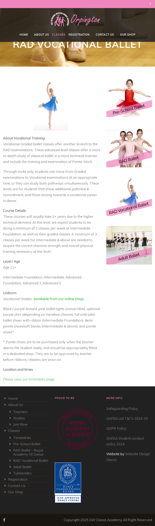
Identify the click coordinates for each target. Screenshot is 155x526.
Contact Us (105, 34)
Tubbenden (22, 473)
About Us (41, 34)
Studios (19, 418)
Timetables (22, 438)
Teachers (20, 412)
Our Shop (128, 34)
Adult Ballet (22, 467)
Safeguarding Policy (122, 408)
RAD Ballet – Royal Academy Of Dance (28, 452)
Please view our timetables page (28, 379)
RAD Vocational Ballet (30, 460)
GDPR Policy (116, 428)
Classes (59, 34)
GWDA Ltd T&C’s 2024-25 (127, 418)
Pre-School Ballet (26, 444)
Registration (79, 34)
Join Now (20, 424)
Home (24, 34)
